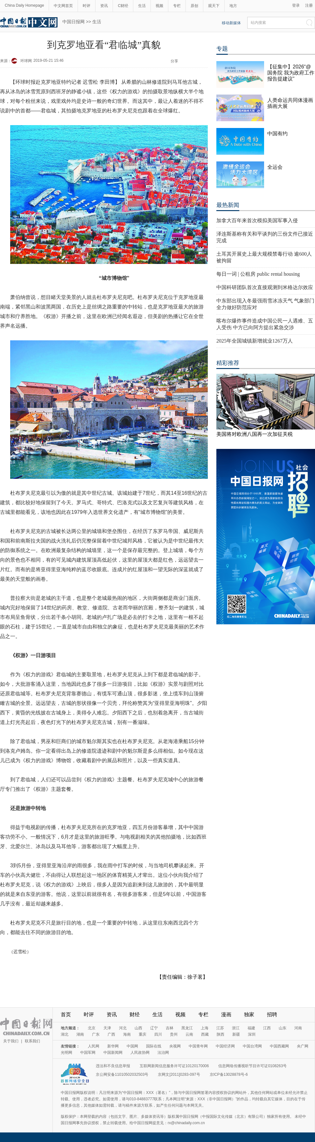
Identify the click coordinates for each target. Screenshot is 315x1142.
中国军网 (87, 1052)
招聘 (272, 1014)
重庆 (142, 1034)
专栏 (177, 6)
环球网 (26, 61)
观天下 (214, 6)
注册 (309, 5)
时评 (86, 6)
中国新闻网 (112, 1052)
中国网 (132, 1046)
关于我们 (10, 1041)
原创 (194, 6)
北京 (91, 1028)
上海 (204, 1028)
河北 (123, 1028)
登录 (296, 5)
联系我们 (32, 1041)
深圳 (252, 1034)
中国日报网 (73, 21)
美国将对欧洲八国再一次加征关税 (254, 434)
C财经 (123, 6)
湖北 (64, 1034)
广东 (96, 1034)
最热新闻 (227, 205)
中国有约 (277, 133)
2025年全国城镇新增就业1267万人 (254, 341)
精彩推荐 (227, 363)
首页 (66, 1014)
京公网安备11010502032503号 (122, 1074)
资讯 (104, 6)
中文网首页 (63, 6)
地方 (233, 6)
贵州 (174, 1034)
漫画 (226, 1014)
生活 (142, 6)
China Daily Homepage (24, 5)
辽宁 (154, 1028)
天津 (107, 1028)
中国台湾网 (252, 1046)
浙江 (236, 1028)
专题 (222, 49)
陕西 (220, 1034)
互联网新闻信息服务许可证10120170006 (174, 1066)
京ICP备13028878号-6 (229, 1074)
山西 (138, 1028)
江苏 (220, 1028)
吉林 (169, 1028)
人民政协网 (140, 1052)
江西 (267, 1028)
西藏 (205, 1034)
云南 (189, 1034)
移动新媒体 (231, 23)
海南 (127, 1034)
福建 (251, 1028)
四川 (158, 1034)
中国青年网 (198, 1046)
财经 (135, 1014)
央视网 (175, 1046)
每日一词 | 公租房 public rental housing (258, 274)
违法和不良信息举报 (113, 1066)
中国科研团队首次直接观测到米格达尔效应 (264, 287)
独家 (249, 1014)
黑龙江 (187, 1028)
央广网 (302, 1046)
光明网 (66, 1052)
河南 (298, 1028)
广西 (111, 1034)
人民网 (93, 1046)
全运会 (275, 167)
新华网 (113, 1046)
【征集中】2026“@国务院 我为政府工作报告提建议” (290, 73)
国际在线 (153, 1046)
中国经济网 (225, 1046)
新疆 (236, 1034)
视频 (159, 6)
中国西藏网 (279, 1046)
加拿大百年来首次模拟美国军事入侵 (257, 220)
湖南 (80, 1034)
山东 (282, 1028)
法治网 (163, 1052)
